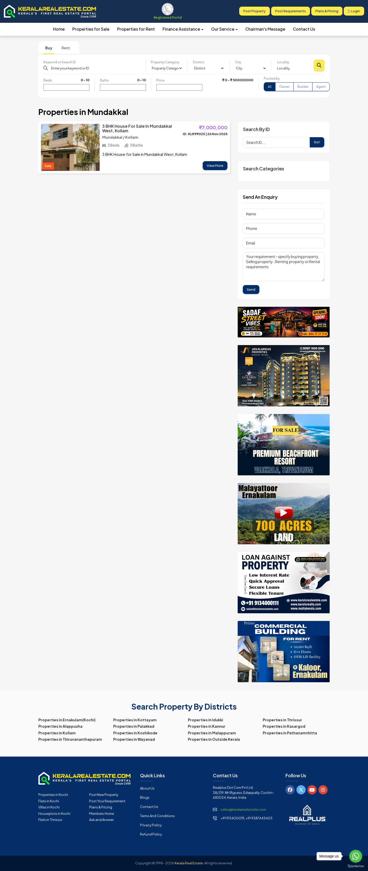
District (198, 62)
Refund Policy (151, 834)
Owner (284, 87)
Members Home (101, 813)
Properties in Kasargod (284, 726)
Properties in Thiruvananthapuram (70, 739)
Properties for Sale (90, 29)
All (269, 87)
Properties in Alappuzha (60, 726)
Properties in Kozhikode (135, 733)
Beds (47, 80)
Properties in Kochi (53, 795)
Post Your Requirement (107, 801)
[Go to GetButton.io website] (356, 865)
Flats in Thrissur (50, 820)
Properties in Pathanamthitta (290, 733)
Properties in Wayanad (134, 739)
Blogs (145, 797)
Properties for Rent (136, 29)
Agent (321, 87)
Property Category (165, 62)
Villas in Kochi (49, 807)
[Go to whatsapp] (355, 856)
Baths (104, 80)
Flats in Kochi (48, 801)
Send (251, 289)
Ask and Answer (101, 820)
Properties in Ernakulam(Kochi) (67, 719)
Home (59, 29)
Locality (283, 62)
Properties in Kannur (206, 726)
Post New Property (103, 795)
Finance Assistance (183, 29)
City (238, 62)
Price (160, 80)
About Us (147, 788)
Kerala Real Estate (189, 863)
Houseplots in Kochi (54, 813)
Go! (317, 142)
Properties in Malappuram (212, 733)
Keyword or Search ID (59, 62)
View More (215, 165)
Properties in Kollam (57, 733)
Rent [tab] (66, 47)
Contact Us (304, 29)
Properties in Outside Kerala (214, 739)
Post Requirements (290, 11)
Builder (302, 87)
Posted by (272, 78)
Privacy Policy (151, 825)
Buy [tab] (48, 47)
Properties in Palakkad (133, 726)
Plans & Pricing (326, 11)
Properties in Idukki (205, 719)
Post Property (254, 11)
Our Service (224, 29)
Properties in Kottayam (135, 719)
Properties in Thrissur (282, 719)
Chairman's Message (265, 29)
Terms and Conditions (157, 816)
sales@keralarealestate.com (243, 809)
